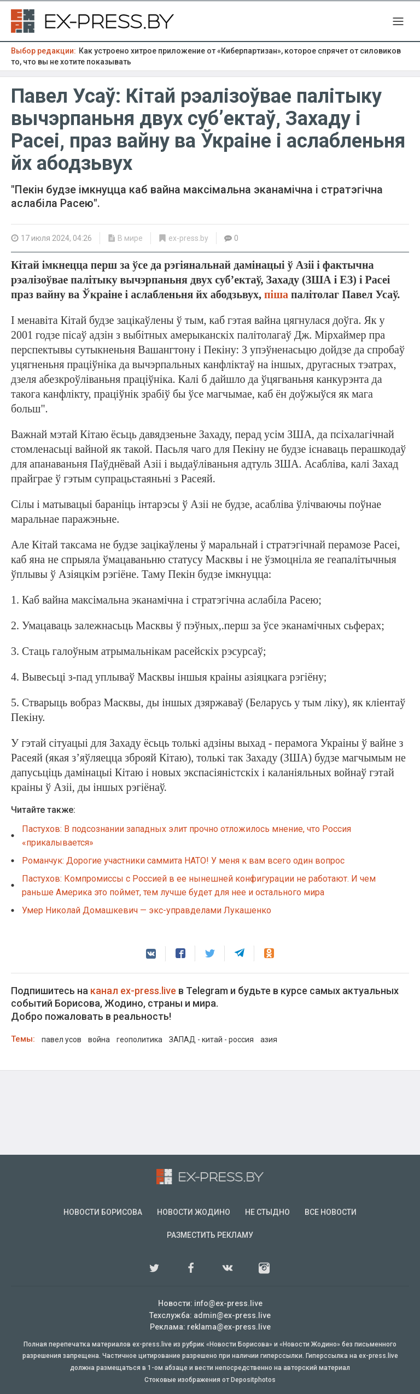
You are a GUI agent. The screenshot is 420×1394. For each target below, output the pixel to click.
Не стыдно (267, 1212)
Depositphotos (253, 1380)
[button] (151, 954)
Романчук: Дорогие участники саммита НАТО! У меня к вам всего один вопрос (183, 860)
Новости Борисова (102, 1212)
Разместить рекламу (210, 1235)
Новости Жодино (193, 1212)
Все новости (331, 1212)
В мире (130, 238)
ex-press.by (188, 238)
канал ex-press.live (133, 990)
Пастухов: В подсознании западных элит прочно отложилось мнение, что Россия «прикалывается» (186, 836)
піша (277, 294)
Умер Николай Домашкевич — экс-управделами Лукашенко (146, 910)
